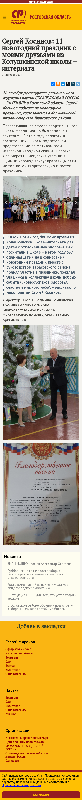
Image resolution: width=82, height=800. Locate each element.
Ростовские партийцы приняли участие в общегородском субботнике (36, 586)
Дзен (8, 661)
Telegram (11, 657)
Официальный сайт (18, 649)
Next (76, 202)
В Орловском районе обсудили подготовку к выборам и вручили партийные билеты (39, 607)
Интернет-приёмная (19, 653)
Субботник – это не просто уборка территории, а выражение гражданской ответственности (35, 574)
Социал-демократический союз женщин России (26, 755)
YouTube (10, 714)
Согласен (41, 794)
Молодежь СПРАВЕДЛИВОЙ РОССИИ (24, 747)
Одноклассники (15, 674)
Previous (6, 202)
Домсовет (12, 760)
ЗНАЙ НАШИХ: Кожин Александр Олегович (38, 564)
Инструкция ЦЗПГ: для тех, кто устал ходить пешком (40, 596)
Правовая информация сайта (21, 785)
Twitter (10, 665)
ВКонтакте (12, 669)
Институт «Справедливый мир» (27, 737)
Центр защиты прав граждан (25, 742)
